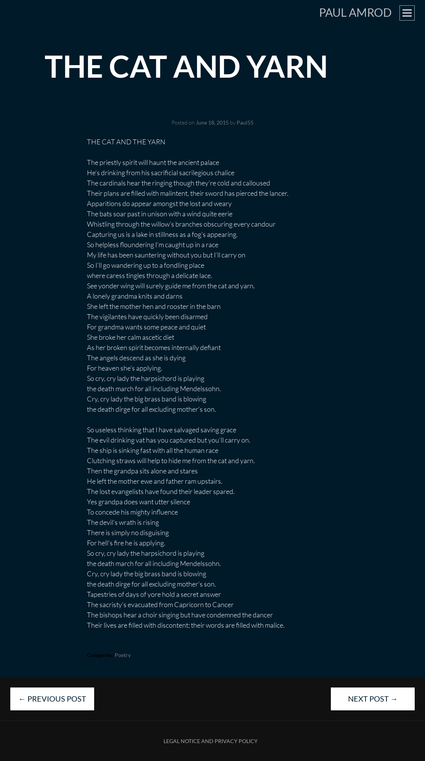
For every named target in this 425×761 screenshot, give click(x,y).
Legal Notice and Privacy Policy (211, 741)
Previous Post (52, 698)
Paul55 (245, 122)
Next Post (373, 698)
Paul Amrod (355, 12)
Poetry (123, 655)
